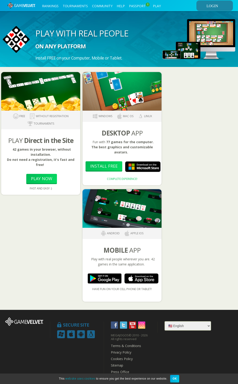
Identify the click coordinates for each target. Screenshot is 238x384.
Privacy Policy (121, 352)
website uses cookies (80, 379)
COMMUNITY (102, 6)
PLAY (157, 6)
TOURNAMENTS (75, 6)
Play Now (41, 178)
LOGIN (219, 6)
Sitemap (117, 365)
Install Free (104, 166)
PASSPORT (139, 5)
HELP (121, 6)
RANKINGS (50, 6)
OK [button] (174, 379)
